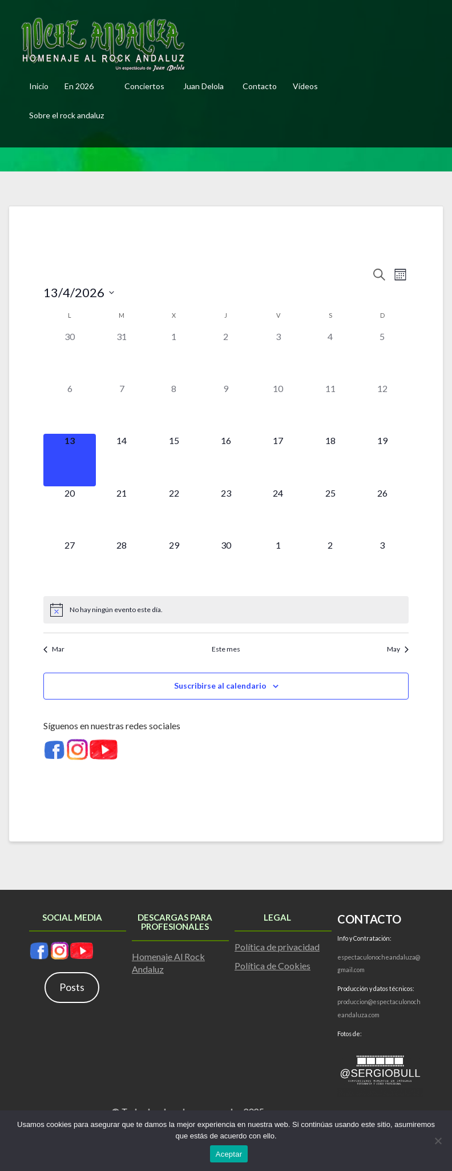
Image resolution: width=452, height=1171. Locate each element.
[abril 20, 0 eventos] (69, 512)
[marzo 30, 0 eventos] (69, 356)
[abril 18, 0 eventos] (330, 460)
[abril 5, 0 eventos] (382, 356)
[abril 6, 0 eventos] (69, 408)
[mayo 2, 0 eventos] (330, 564)
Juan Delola (203, 86)
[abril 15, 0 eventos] (174, 460)
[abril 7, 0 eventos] (122, 408)
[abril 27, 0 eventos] (69, 564)
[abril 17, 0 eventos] (278, 460)
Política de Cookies (272, 965)
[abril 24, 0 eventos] (278, 512)
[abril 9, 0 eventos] (226, 408)
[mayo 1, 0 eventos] (278, 564)
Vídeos (305, 86)
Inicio (39, 86)
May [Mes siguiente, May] (398, 649)
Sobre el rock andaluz (66, 115)
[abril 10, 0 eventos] (278, 408)
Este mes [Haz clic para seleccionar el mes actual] (226, 649)
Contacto (260, 86)
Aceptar (229, 1154)
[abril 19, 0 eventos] (382, 460)
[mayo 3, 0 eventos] (382, 564)
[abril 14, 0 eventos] (122, 460)
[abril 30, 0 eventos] (226, 564)
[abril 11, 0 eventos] (330, 408)
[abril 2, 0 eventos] (226, 356)
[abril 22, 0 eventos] (174, 512)
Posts (71, 987)
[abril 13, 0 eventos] (69, 460)
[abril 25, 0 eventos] (330, 512)
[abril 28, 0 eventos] (122, 564)
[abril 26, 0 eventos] (382, 512)
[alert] (225, 610)
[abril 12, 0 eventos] (382, 408)
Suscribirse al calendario (220, 685)
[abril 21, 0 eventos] (122, 512)
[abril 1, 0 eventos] (174, 356)
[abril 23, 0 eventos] (226, 512)
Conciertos (144, 86)
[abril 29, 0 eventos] (174, 564)
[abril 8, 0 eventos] (174, 408)
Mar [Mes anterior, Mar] (53, 649)
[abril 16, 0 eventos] (226, 460)
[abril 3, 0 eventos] (278, 356)
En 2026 (79, 86)
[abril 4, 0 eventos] (330, 356)
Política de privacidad (277, 946)
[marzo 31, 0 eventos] (122, 356)
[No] (437, 1140)
